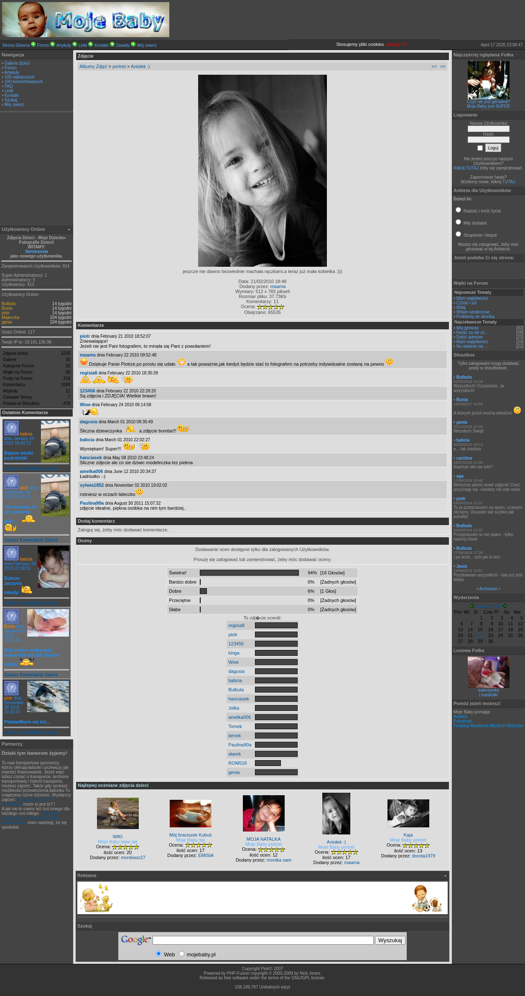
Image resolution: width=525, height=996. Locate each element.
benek (234, 735)
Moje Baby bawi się (118, 841)
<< (434, 66)
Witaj (461, 307)
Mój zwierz (147, 45)
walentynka (488, 690)
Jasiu (461, 566)
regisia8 (88, 372)
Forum (43, 45)
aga (460, 476)
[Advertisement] (37, 169)
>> (443, 66)
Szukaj (11, 100)
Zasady (123, 45)
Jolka (233, 707)
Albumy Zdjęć (93, 66)
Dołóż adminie (469, 337)
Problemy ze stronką (475, 316)
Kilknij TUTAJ (466, 168)
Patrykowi (462, 721)
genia (7, 322)
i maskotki (488, 695)
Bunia (7, 308)
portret (119, 66)
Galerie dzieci (17, 63)
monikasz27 (133, 857)
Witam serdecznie (472, 312)
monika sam (279, 859)
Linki (83, 45)
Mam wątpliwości (472, 298)
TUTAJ (508, 181)
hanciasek (91, 457)
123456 (87, 390)
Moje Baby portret (263, 844)
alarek (234, 753)
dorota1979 (424, 855)
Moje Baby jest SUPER (488, 106)
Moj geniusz (467, 328)
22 (480, 635)
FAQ (9, 86)
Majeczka (10, 317)
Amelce (460, 716)
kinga (233, 652)
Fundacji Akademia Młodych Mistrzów (488, 725)
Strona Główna (16, 45)
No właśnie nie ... (472, 346)
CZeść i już (466, 303)
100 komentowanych (24, 81)
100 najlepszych (20, 77)
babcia (26, 434)
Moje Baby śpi (190, 839)
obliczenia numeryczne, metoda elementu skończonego (30, 818)
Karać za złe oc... (472, 332)
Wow (85, 404)
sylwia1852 (92, 485)
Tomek (235, 726)
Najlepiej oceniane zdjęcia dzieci (113, 785)
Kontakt (101, 45)
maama (278, 286)
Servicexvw (36, 251)
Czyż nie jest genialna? (488, 101)
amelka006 (91, 471)
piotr (6, 313)
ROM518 (237, 763)
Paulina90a (92, 503)
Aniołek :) (140, 66)
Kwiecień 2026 (488, 606)
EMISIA (206, 855)
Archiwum (488, 588)
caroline (464, 458)
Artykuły (63, 45)
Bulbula (8, 303)
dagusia (88, 421)
